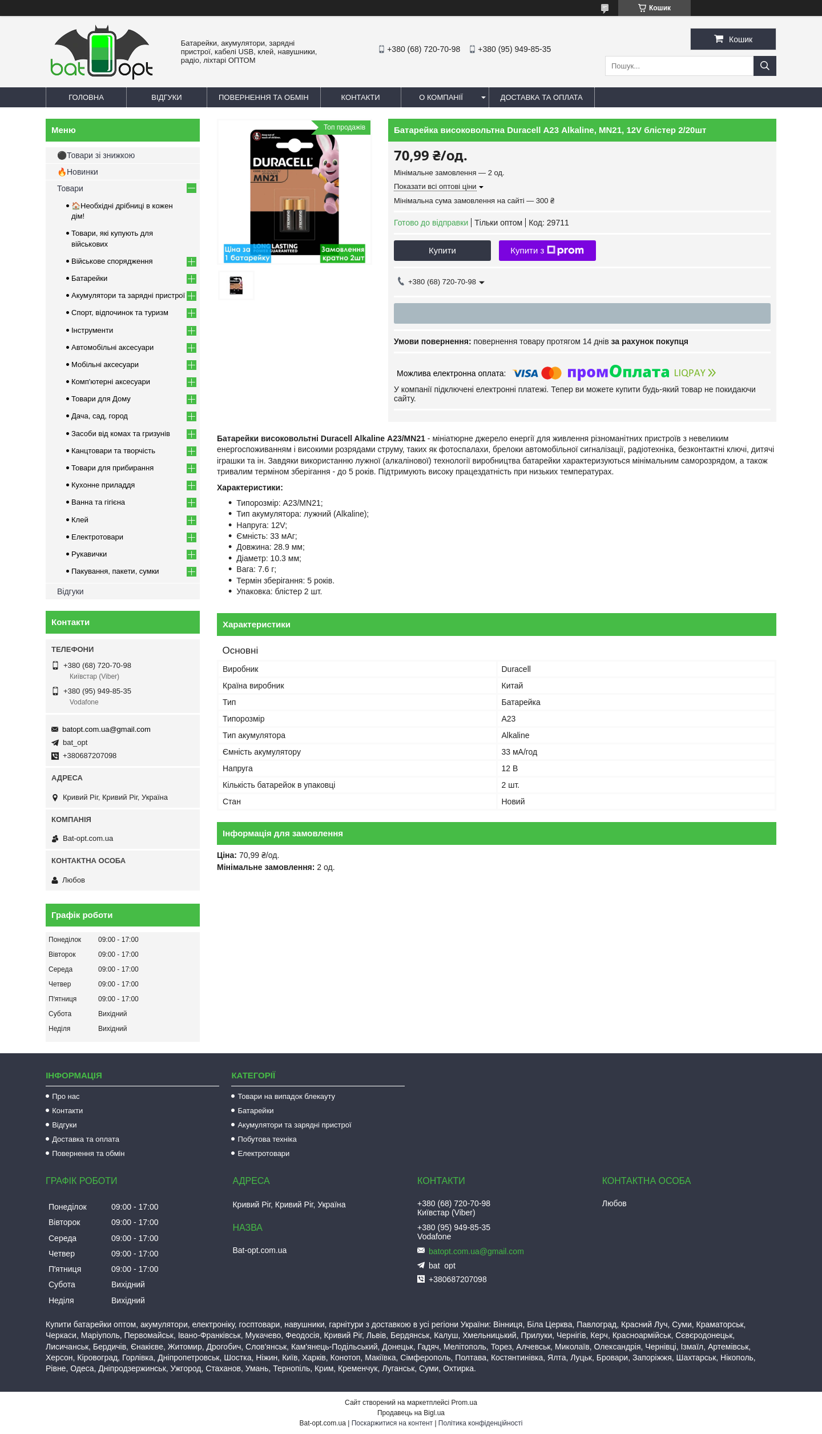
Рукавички (89, 554)
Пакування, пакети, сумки (115, 571)
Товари (70, 188)
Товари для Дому (101, 398)
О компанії (441, 97)
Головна (86, 97)
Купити (442, 250)
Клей (79, 519)
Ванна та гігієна (98, 502)
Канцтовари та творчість (113, 450)
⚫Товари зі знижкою (96, 155)
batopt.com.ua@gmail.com (106, 729)
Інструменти (92, 330)
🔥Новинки (77, 171)
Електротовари (97, 537)
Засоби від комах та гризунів (120, 433)
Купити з (547, 250)
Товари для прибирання (112, 468)
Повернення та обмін (264, 97)
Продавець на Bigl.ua (411, 1413)
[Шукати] (765, 66)
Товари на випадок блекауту (286, 1096)
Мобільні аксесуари (105, 364)
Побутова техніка (266, 1139)
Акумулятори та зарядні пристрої (128, 295)
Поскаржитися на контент (392, 1423)
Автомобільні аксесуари (112, 347)
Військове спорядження (112, 261)
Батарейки (89, 278)
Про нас (65, 1096)
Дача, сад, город (99, 416)
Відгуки (166, 97)
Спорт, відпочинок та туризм (119, 312)
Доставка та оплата (542, 97)
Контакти (360, 97)
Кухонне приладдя (103, 485)
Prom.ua (464, 1403)
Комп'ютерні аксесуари (110, 381)
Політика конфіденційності (480, 1423)
